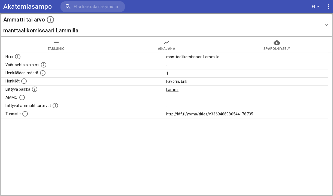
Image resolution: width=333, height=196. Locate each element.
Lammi (172, 89)
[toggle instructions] (50, 19)
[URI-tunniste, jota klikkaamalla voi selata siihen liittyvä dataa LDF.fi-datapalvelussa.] (25, 113)
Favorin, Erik (176, 81)
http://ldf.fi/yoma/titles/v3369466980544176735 (209, 114)
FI (315, 7)
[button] (166, 25)
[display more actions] (328, 6)
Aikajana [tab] (166, 45)
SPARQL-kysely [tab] (277, 45)
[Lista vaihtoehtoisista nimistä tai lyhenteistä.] (43, 64)
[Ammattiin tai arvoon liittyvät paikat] (34, 89)
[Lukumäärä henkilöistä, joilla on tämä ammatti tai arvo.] (42, 73)
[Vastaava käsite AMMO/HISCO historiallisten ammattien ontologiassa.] (22, 97)
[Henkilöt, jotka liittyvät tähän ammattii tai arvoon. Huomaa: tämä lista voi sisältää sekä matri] (24, 81)
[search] (92, 6)
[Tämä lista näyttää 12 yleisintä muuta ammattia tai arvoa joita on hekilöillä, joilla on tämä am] (55, 105)
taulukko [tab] (56, 45)
